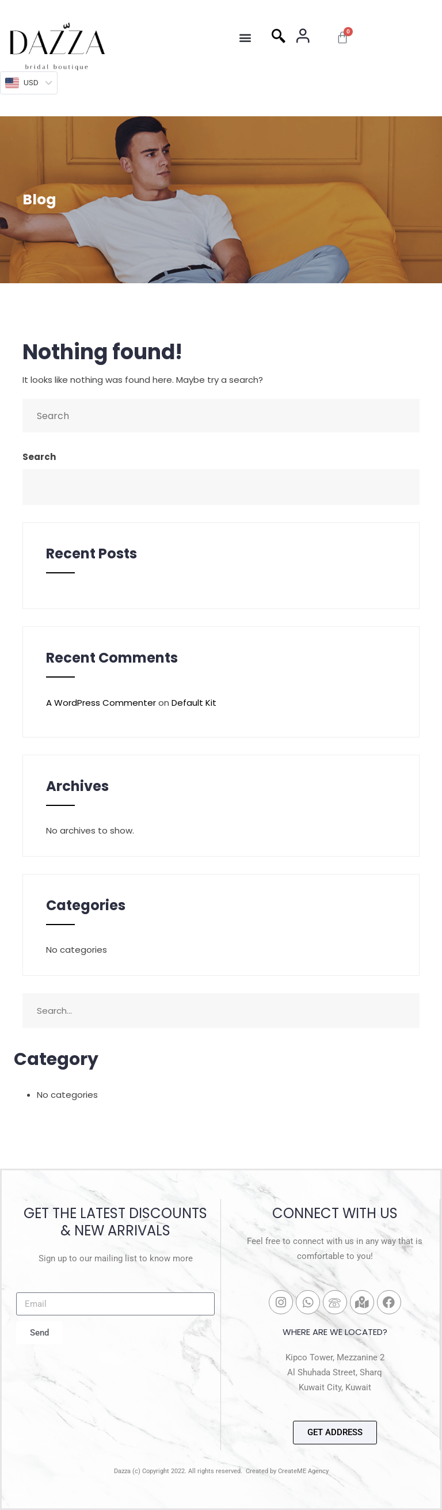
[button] (244, 37)
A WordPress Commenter (101, 703)
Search (39, 457)
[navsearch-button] (278, 37)
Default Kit (194, 703)
